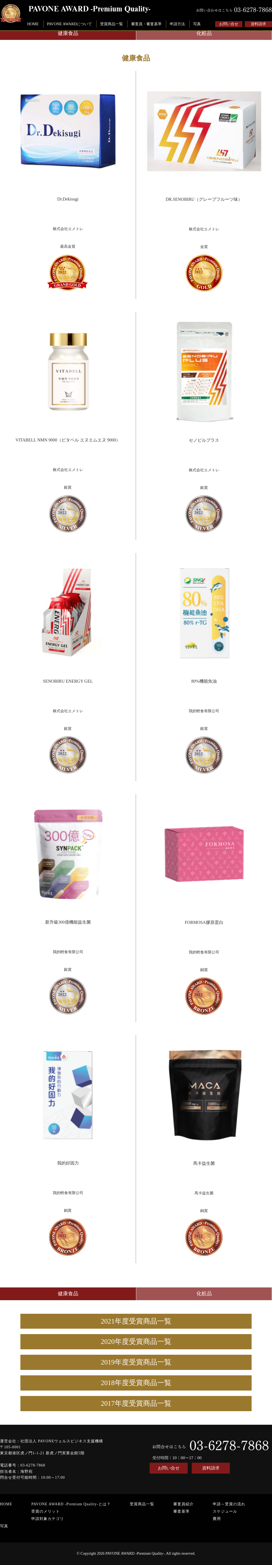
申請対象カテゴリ (47, 1519)
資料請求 (258, 24)
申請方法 (177, 24)
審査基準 (181, 1511)
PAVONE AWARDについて (69, 24)
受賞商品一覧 (111, 24)
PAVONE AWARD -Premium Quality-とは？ (70, 1504)
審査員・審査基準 (146, 24)
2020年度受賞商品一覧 (136, 1341)
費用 (217, 1519)
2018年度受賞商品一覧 (136, 1383)
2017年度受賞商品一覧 (136, 1403)
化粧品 (204, 33)
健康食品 (68, 33)
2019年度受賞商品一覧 (136, 1362)
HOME (33, 24)
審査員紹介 (183, 1504)
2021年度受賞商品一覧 (136, 1321)
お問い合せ (228, 24)
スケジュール (225, 1511)
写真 (197, 24)
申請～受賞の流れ (229, 1504)
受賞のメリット (45, 1511)
